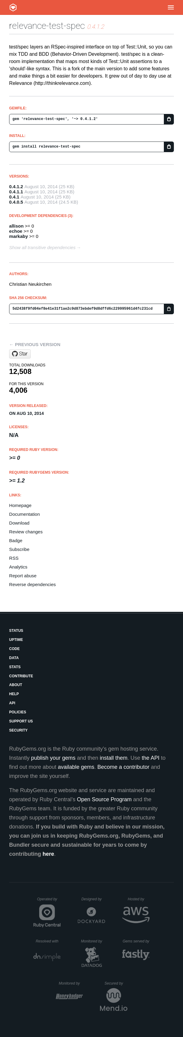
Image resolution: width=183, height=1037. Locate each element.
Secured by (116, 983)
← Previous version (34, 344)
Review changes (26, 531)
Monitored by (93, 941)
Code (14, 649)
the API (150, 758)
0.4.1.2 (16, 186)
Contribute (21, 676)
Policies (17, 712)
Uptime (16, 640)
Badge (15, 540)
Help (14, 694)
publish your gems (53, 758)
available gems (76, 767)
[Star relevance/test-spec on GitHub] (20, 353)
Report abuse (22, 575)
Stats (15, 667)
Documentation (24, 514)
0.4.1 (14, 196)
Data (14, 658)
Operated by (49, 901)
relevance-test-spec (47, 25)
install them (113, 758)
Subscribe (19, 549)
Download (19, 522)
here (48, 854)
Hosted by (139, 899)
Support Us (21, 721)
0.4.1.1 (16, 191)
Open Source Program (104, 799)
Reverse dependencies (32, 584)
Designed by (93, 899)
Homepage (20, 505)
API (12, 703)
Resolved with (48, 941)
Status (16, 631)
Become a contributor (123, 767)
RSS (14, 558)
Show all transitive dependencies (42, 247)
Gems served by (136, 941)
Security (18, 730)
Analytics (18, 566)
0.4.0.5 (16, 202)
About (15, 685)
